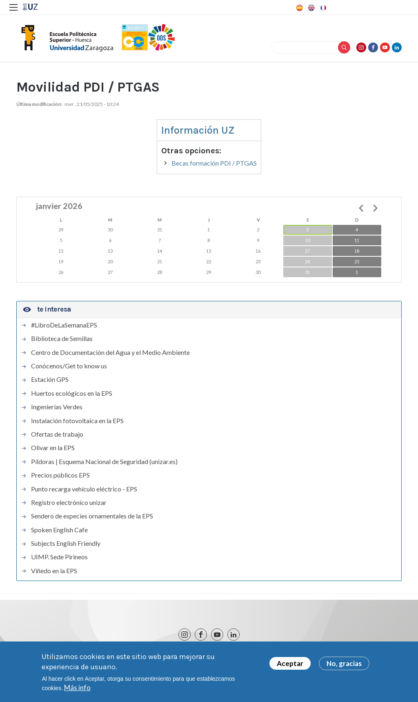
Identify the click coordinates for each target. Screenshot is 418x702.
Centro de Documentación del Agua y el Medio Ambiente (110, 352)
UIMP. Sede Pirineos (59, 557)
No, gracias (344, 663)
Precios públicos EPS (60, 475)
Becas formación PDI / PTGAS (214, 163)
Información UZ (198, 130)
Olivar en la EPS (53, 447)
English (310, 8)
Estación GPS (50, 379)
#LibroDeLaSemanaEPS (64, 325)
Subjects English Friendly (65, 543)
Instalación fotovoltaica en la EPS (77, 420)
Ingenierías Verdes (56, 406)
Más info (77, 687)
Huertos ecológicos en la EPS (71, 393)
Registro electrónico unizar (69, 502)
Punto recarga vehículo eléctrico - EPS (84, 489)
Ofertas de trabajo (57, 434)
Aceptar (290, 663)
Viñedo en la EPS (54, 570)
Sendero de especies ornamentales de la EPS (92, 516)
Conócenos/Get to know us (69, 366)
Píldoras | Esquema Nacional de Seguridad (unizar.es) (104, 461)
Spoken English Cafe (59, 530)
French (322, 8)
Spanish (299, 8)
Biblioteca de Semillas (62, 338)
